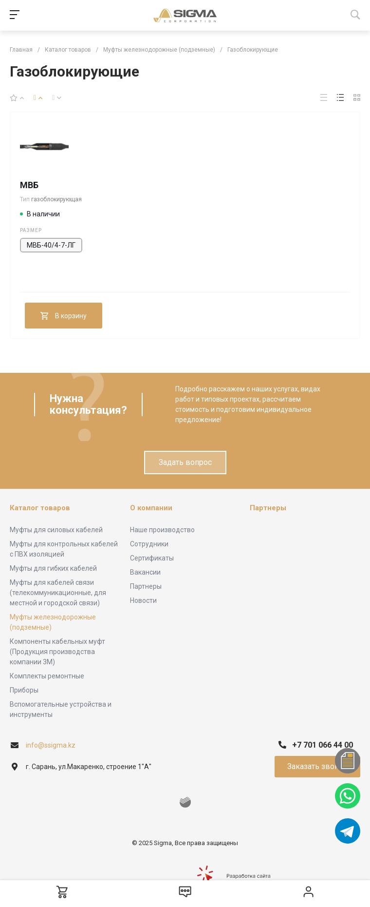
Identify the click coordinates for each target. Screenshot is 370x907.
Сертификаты (152, 558)
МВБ (29, 185)
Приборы (24, 690)
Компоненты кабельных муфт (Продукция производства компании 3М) (57, 651)
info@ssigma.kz (50, 745)
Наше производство (162, 530)
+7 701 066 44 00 (322, 745)
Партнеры (146, 586)
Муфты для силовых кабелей (56, 530)
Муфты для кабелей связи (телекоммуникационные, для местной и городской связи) (58, 593)
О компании (151, 507)
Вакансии (145, 572)
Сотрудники (149, 544)
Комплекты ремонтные (47, 676)
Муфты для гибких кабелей (53, 568)
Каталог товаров (40, 507)
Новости (143, 600)
